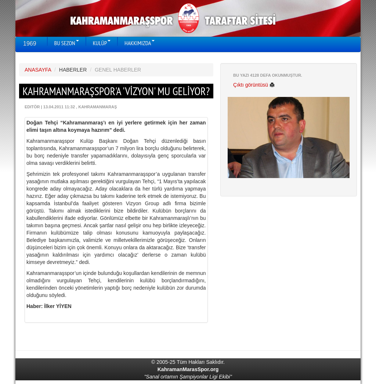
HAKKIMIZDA (139, 43)
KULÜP (102, 43)
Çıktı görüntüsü (254, 85)
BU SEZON (66, 43)
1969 (29, 43)
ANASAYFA (38, 70)
